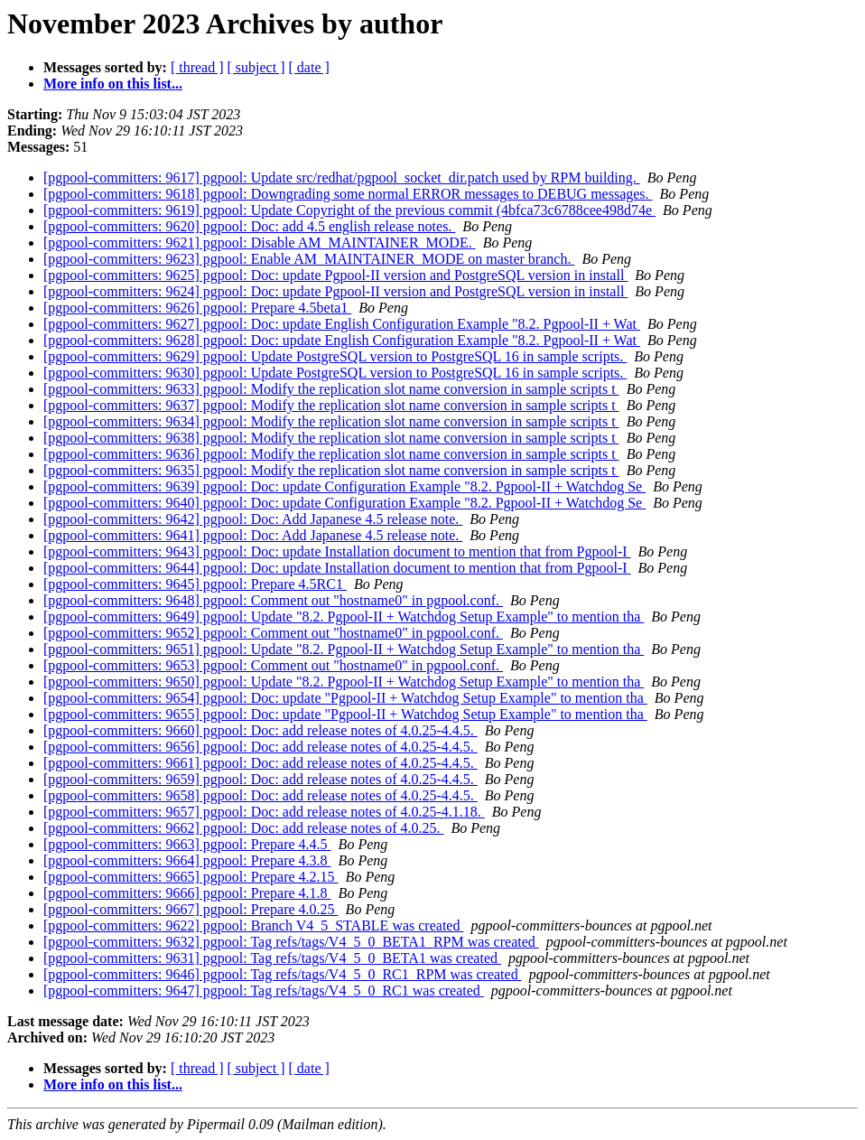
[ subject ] (256, 67)
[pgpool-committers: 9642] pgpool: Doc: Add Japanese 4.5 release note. (252, 519)
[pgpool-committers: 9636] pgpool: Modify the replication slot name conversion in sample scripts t (331, 454)
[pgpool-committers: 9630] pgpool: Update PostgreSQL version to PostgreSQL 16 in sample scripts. (335, 372)
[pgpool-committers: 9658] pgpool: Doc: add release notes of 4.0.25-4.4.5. (260, 795)
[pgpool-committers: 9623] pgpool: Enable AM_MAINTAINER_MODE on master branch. (308, 258)
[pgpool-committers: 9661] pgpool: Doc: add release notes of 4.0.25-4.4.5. (260, 763)
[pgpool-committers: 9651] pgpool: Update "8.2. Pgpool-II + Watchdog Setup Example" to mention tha (343, 649)
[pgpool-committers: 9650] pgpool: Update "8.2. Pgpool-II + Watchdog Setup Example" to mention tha (343, 681)
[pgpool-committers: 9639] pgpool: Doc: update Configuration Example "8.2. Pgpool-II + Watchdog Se (344, 486)
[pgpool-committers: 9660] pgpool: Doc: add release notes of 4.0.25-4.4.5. (260, 730)
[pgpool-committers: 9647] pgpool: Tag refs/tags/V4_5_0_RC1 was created (263, 990)
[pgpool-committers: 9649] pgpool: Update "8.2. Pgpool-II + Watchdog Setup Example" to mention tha (343, 616)
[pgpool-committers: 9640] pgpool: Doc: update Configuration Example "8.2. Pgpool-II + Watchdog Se (344, 502)
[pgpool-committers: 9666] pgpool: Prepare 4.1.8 (187, 893)
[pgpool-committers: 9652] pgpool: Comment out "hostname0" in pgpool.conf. (273, 632)
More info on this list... (112, 83)
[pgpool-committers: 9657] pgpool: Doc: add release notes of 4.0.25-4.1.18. (264, 811)
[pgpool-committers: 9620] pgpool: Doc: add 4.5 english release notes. (249, 226)
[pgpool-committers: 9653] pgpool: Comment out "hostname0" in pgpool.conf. (273, 665)
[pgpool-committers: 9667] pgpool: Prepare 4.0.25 (191, 909)
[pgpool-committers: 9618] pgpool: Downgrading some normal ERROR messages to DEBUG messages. (348, 193)
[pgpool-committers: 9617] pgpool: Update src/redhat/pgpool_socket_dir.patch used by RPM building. (341, 177)
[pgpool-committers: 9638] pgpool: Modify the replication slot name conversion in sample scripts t (331, 437)
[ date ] (309, 67)
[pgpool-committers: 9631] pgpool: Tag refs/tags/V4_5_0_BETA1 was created (272, 958)
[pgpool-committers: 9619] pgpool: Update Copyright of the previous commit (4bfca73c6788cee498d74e (349, 210)
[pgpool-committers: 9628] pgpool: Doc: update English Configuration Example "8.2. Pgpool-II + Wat (341, 340)
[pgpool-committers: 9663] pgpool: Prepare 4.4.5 (187, 844)
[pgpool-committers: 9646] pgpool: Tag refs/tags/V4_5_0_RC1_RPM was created (282, 974)
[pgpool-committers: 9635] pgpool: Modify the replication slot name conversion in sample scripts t (331, 470)
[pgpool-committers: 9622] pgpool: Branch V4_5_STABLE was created (253, 925)
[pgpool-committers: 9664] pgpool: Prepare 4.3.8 (187, 860)
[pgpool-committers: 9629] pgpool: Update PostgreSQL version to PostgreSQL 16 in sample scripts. (335, 356)
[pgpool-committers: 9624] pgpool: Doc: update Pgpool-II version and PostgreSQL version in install (335, 291)
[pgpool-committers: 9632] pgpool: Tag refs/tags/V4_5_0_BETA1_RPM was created (291, 941)
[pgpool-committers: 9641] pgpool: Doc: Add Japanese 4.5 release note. (252, 535)
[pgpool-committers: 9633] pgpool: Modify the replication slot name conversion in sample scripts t (331, 389)
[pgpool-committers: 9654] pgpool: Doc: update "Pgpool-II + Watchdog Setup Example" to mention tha (345, 697)
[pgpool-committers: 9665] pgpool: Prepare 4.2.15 (191, 876)
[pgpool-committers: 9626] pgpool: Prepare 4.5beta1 (197, 307)
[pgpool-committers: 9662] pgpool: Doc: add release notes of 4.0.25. (243, 828)
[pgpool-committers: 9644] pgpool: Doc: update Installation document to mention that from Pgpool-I (337, 567)
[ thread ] (197, 67)
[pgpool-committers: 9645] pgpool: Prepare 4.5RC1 (195, 584)
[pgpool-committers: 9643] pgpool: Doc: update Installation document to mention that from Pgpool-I (337, 551)
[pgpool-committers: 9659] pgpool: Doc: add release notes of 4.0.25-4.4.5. (260, 779)
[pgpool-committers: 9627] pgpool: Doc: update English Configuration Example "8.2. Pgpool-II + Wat (341, 324)
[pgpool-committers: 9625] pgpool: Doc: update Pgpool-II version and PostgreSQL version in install (335, 275)
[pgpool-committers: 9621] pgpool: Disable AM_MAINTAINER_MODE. (259, 242)
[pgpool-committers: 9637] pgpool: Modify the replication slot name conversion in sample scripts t (331, 405)
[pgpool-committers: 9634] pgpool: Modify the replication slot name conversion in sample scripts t (331, 421)
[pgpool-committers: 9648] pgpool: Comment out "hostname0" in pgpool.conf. (273, 600)
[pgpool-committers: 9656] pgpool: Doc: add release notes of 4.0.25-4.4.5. (260, 746)
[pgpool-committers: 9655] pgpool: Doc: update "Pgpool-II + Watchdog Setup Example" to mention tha (345, 714)
